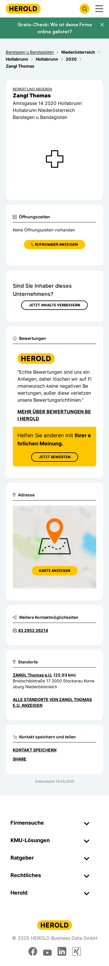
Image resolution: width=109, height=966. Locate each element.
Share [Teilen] (19, 758)
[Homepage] (23, 8)
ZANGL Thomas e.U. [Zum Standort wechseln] (32, 674)
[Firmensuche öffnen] (85, 9)
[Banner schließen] (102, 24)
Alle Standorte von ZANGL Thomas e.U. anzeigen (52, 702)
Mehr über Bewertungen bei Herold (54, 415)
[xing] (76, 951)
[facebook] (32, 951)
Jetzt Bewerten (55, 457)
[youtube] (47, 951)
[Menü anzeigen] (99, 9)
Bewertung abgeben (32, 89)
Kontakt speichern (34, 749)
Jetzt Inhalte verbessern (54, 305)
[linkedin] (62, 951)
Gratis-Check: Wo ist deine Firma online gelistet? (54, 28)
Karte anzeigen (54, 570)
